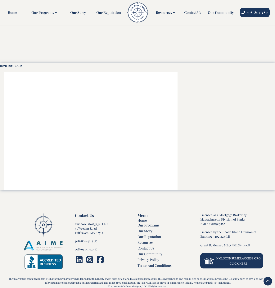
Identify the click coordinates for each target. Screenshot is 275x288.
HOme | (4, 65)
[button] (44, 12)
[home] (137, 12)
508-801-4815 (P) (86, 241)
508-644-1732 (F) (86, 249)
